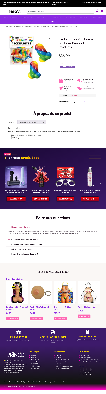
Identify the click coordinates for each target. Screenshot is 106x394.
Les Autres (17, 26)
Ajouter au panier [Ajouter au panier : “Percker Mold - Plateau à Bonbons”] (13, 323)
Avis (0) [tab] (42, 122)
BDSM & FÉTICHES (97, 18)
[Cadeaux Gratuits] (18, 336)
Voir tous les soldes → (94, 157)
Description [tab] (12, 122)
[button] (50, 38)
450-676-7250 (96, 2)
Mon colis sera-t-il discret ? (21, 232)
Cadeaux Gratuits (18, 342)
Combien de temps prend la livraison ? (25, 244)
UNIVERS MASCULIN (43, 18)
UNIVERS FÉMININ (57, 18)
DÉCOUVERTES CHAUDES (11, 18)
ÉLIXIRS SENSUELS (84, 18)
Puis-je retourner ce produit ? (22, 254)
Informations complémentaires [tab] (28, 122)
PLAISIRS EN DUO (71, 18)
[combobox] (60, 11)
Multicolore (74, 95)
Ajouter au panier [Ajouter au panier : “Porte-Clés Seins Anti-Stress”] (36, 323)
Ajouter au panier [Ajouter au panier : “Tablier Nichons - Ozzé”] (84, 321)
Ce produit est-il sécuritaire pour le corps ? (27, 249)
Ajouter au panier (67, 67)
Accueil (9, 26)
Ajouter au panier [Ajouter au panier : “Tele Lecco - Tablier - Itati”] (60, 323)
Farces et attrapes (29, 26)
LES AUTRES (53, 21)
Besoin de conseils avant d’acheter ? (24, 259)
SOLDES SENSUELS (28, 18)
